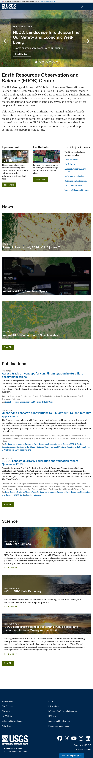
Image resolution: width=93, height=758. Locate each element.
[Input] (69, 6)
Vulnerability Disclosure (12, 721)
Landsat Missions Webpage (77, 190)
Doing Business (8, 726)
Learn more (40, 179)
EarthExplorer (71, 159)
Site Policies (7, 706)
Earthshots (70, 164)
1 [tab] (36, 62)
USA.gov (52, 716)
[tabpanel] (46, 38)
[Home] (9, 8)
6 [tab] (53, 62)
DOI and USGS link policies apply (62, 711)
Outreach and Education (76, 181)
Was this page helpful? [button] (72, 756)
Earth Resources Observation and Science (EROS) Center (29, 402)
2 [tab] (40, 62)
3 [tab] (43, 62)
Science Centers (22, 26)
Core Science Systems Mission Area (20, 492)
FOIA (50, 701)
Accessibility (7, 701)
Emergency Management (59, 726)
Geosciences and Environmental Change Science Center (26, 447)
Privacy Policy (54, 706)
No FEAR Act (7, 716)
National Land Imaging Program (19, 444)
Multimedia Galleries (74, 176)
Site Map (6, 711)
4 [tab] (47, 62)
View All (7, 347)
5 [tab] (50, 62)
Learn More (9, 568)
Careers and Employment (59, 721)
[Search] (81, 6)
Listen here (9, 185)
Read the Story (22, 54)
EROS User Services (73, 185)
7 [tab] (57, 62)
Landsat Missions (58, 447)
